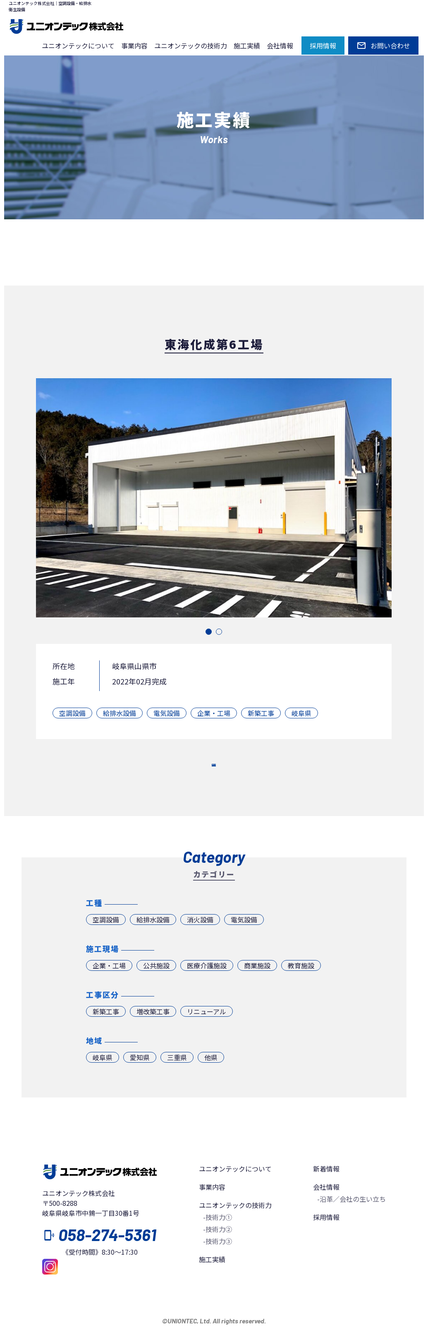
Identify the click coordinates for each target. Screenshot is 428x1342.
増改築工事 (153, 1030)
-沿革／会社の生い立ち (351, 1217)
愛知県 (140, 1075)
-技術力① (217, 1235)
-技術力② (217, 1247)
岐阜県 (301, 713)
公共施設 (156, 984)
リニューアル (206, 1030)
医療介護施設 (207, 984)
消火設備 (200, 938)
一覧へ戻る (213, 773)
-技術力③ (217, 1259)
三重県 (177, 1075)
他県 (211, 1075)
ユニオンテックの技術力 (190, 45)
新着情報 (326, 1187)
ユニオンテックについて (78, 45)
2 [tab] (219, 632)
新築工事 (261, 713)
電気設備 (166, 713)
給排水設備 (119, 713)
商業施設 (257, 984)
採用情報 (326, 1235)
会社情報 (280, 45)
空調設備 (72, 713)
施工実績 (247, 45)
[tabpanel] (214, 497)
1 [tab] (209, 632)
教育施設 (301, 984)
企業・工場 (213, 713)
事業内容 (134, 45)
